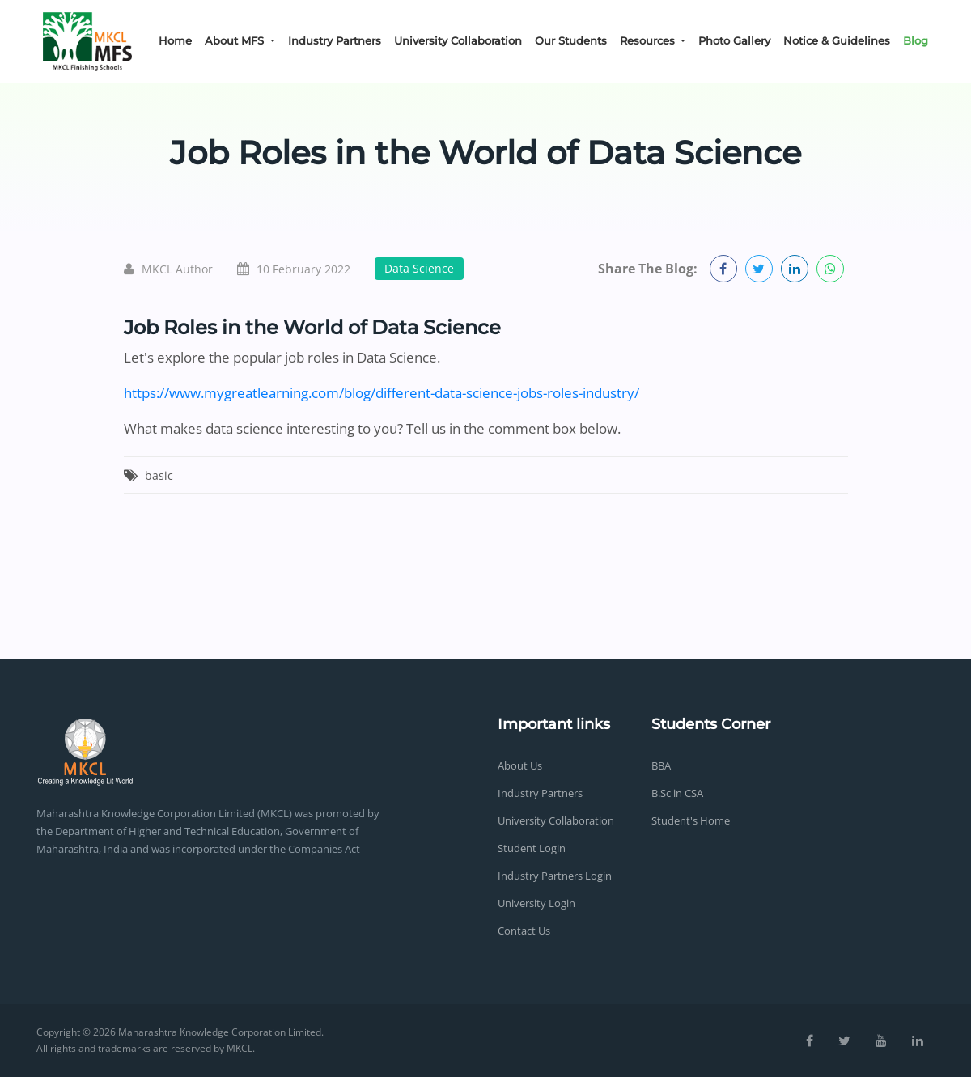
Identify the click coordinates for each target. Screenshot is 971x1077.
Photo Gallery (734, 40)
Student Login (532, 848)
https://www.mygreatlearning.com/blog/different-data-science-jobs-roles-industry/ (381, 393)
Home (175, 40)
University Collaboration (458, 40)
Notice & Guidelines (836, 40)
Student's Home (690, 820)
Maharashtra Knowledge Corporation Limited (219, 1032)
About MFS (236, 40)
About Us (520, 765)
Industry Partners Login (555, 875)
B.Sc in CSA (677, 793)
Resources (649, 40)
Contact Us (524, 930)
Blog (915, 40)
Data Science (419, 268)
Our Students (571, 40)
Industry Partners (334, 40)
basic (159, 475)
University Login (536, 903)
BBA (661, 765)
